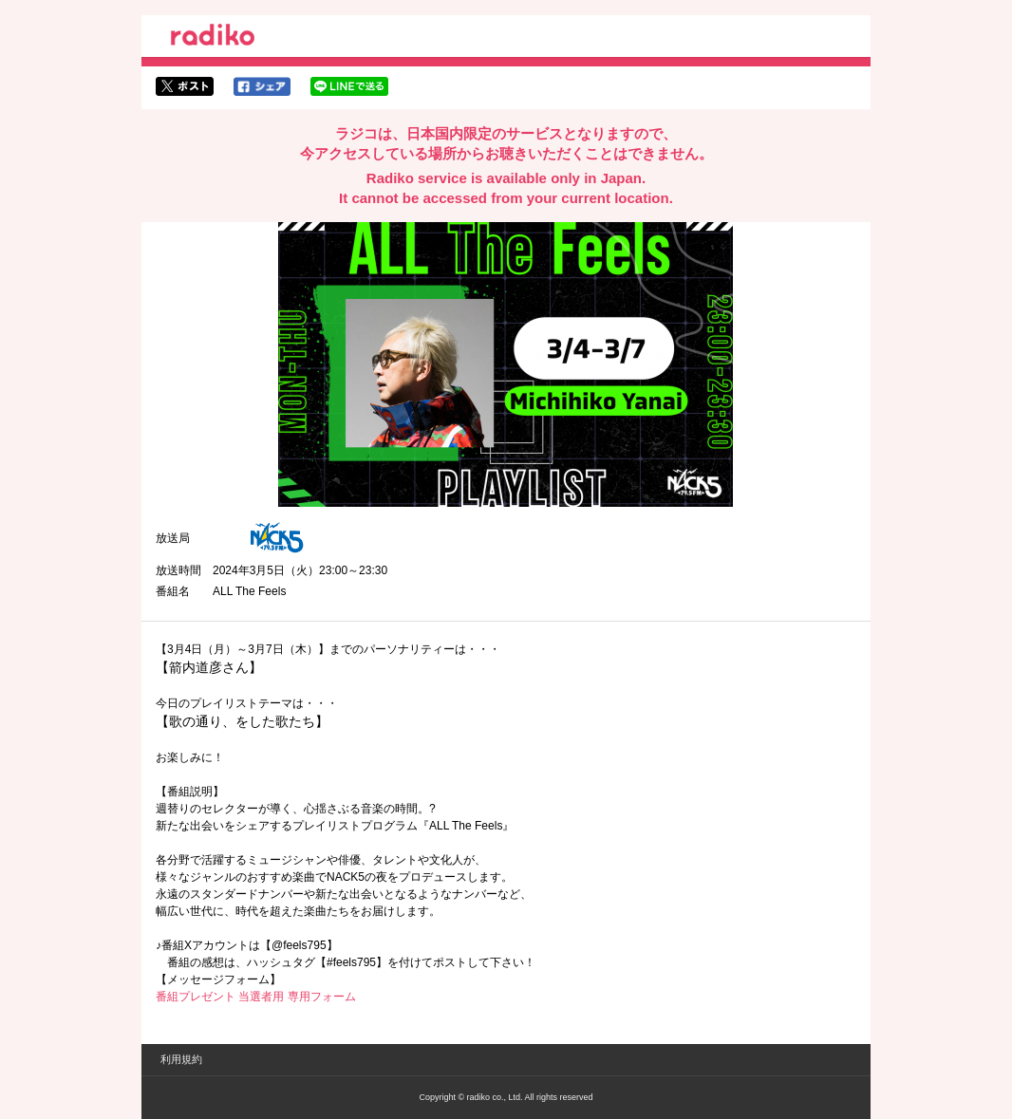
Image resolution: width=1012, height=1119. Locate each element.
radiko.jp (213, 38)
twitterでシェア (185, 86)
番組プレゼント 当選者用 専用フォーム (256, 996)
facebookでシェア (262, 86)
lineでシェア (349, 86)
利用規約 (181, 1059)
